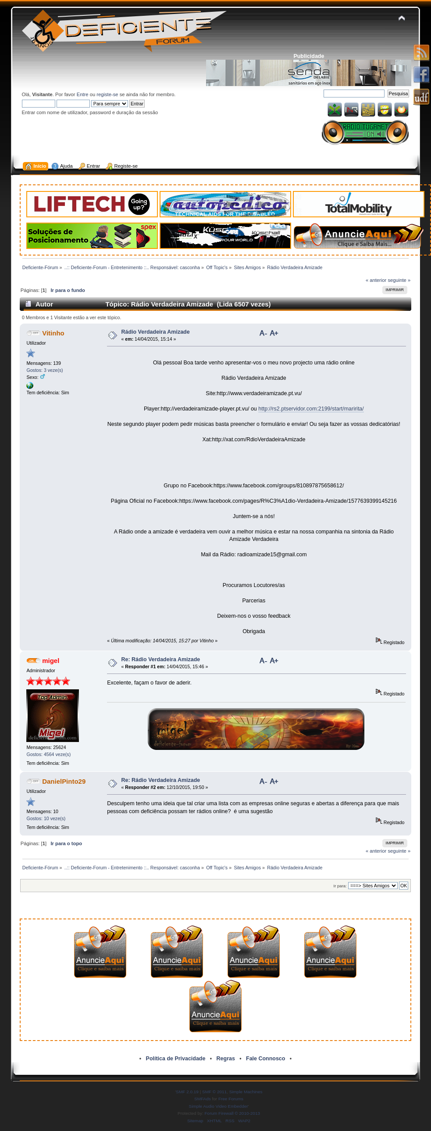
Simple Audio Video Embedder (218, 1106)
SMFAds (202, 1098)
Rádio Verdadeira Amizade (155, 332)
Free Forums (230, 1098)
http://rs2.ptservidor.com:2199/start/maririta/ (310, 409)
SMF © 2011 (214, 1091)
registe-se (107, 94)
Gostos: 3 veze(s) (44, 370)
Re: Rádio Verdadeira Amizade (160, 659)
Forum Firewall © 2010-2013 (232, 1113)
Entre (83, 94)
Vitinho (53, 333)
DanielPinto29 (63, 781)
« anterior (376, 280)
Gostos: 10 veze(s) (45, 818)
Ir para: (340, 885)
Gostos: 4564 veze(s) (48, 754)
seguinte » (399, 280)
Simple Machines (246, 1091)
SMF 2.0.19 (187, 1091)
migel (50, 660)
